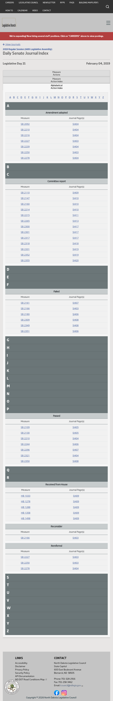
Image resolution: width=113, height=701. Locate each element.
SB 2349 (25, 325)
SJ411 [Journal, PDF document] (75, 215)
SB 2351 (25, 331)
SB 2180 (25, 314)
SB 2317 (25, 237)
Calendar (23, 10)
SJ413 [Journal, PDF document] (75, 220)
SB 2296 (25, 449)
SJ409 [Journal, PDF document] (75, 192)
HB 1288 (25, 507)
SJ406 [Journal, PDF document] (75, 314)
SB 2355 (25, 260)
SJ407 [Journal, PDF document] (75, 302)
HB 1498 (25, 518)
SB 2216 (25, 135)
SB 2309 (25, 319)
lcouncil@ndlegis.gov (71, 685)
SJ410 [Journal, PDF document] (75, 198)
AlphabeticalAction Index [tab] (56, 86)
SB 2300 (25, 226)
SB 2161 (25, 302)
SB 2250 (25, 152)
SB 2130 (25, 432)
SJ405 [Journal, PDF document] (75, 427)
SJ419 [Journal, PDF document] (75, 249)
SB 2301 (25, 232)
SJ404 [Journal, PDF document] (75, 124)
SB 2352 (25, 254)
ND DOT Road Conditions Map (31, 679)
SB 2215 (25, 215)
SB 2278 (25, 157)
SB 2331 (25, 249)
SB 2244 (25, 444)
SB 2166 (25, 308)
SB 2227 (25, 140)
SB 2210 (25, 129)
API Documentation (24, 676)
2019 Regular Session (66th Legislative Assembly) (27, 49)
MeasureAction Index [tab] (56, 80)
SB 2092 (25, 124)
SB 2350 (25, 461)
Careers (9, 2)
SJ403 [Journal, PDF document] (75, 140)
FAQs (72, 2)
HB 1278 (25, 501)
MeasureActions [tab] (56, 73)
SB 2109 (25, 427)
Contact (46, 10)
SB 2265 (25, 220)
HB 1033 (25, 495)
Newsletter (49, 2)
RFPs (62, 2)
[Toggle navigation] (106, 22)
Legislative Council (28, 2)
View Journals (11, 44)
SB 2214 (25, 209)
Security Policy (22, 673)
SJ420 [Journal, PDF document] (75, 260)
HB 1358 (25, 512)
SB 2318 (25, 243)
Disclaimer (20, 666)
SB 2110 (25, 192)
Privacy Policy (22, 669)
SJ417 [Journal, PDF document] (75, 226)
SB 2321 (25, 455)
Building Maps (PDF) (88, 2)
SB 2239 (25, 146)
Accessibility (21, 663)
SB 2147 (25, 198)
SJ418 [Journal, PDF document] (75, 243)
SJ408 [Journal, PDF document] (75, 319)
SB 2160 (25, 203)
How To (9, 10)
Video (35, 10)
